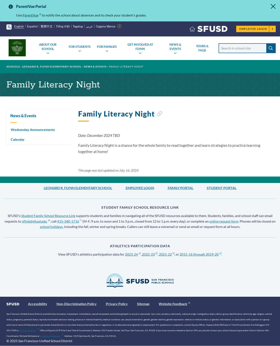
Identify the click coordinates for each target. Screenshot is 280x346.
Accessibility (37, 304)
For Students (80, 46)
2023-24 (133, 254)
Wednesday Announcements (33, 129)
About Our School (47, 47)
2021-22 (167, 254)
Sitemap (143, 304)
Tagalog (78, 26)
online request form (223, 221)
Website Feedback (174, 304)
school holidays (51, 227)
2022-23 (150, 254)
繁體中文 (47, 26)
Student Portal (221, 188)
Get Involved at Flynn (140, 47)
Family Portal (180, 188)
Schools (13, 66)
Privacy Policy (117, 304)
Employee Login (256, 28)
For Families (107, 46)
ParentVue (32, 15)
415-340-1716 (69, 221)
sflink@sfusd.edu (36, 221)
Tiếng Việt (63, 26)
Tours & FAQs (202, 48)
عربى (89, 26)
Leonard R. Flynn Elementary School (51, 66)
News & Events (175, 47)
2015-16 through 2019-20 (200, 254)
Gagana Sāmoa (106, 26)
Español (32, 26)
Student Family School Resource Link (48, 216)
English (19, 26)
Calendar (18, 139)
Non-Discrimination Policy (76, 304)
